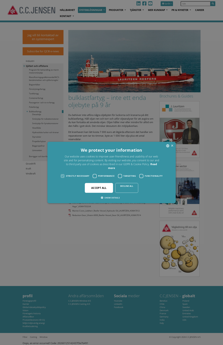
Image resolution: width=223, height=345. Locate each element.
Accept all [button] (99, 187)
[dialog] (111, 172)
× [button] (172, 145)
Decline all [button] (126, 186)
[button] (111, 197)
